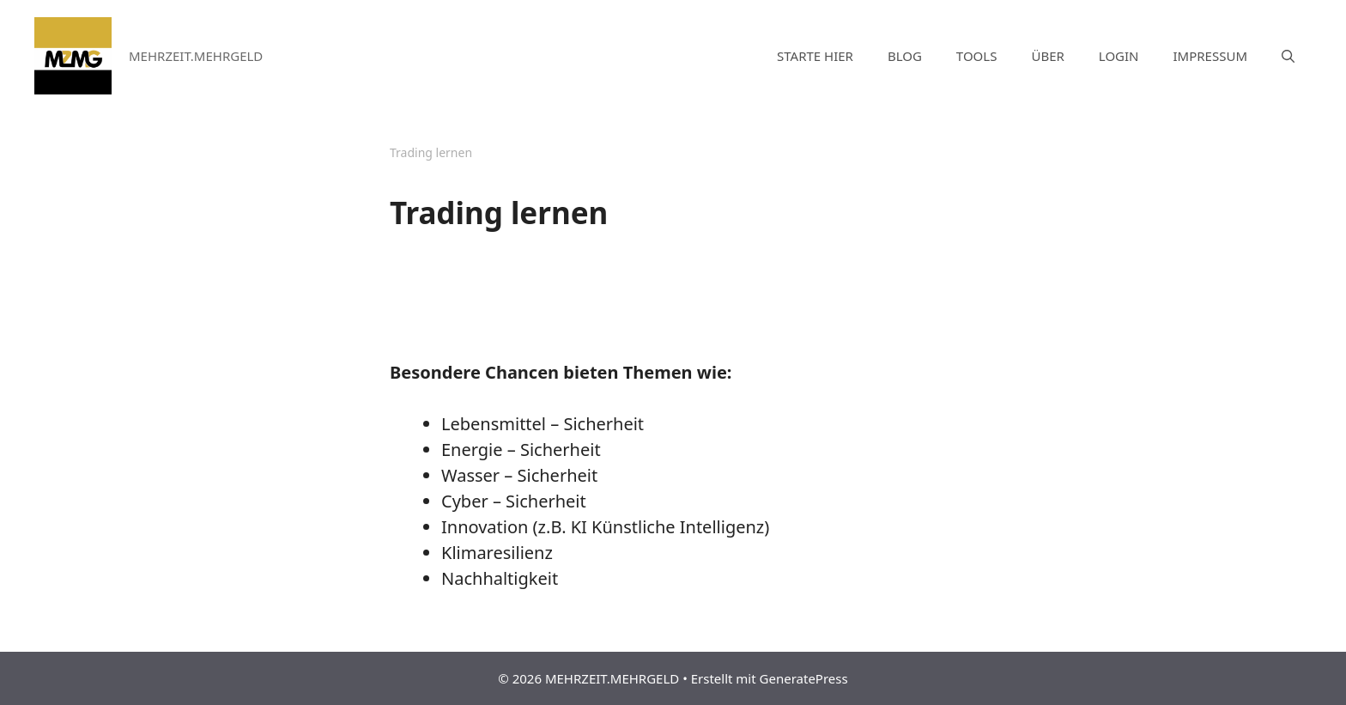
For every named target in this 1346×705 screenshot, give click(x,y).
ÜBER (1047, 55)
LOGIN (1119, 55)
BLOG (905, 55)
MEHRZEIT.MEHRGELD (196, 55)
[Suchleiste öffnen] (1288, 56)
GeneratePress (804, 678)
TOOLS (976, 55)
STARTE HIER (815, 55)
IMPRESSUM (1210, 55)
